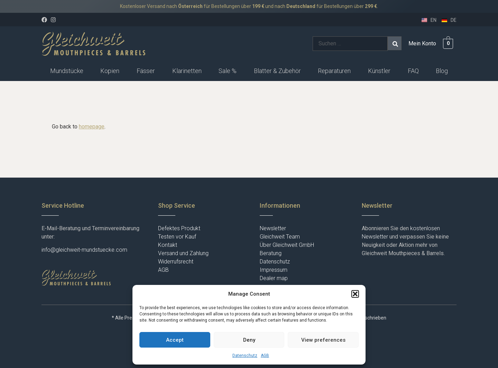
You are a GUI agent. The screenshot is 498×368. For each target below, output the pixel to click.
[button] (355, 293)
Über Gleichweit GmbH (287, 245)
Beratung (271, 253)
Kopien (109, 70)
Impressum (273, 270)
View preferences (323, 340)
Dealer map (274, 278)
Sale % (228, 70)
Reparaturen (334, 70)
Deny (249, 340)
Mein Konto (422, 43)
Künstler (379, 70)
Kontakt (167, 245)
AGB (265, 355)
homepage (91, 126)
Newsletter (273, 228)
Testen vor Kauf (177, 236)
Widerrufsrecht (175, 261)
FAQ (413, 70)
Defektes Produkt (179, 228)
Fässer (146, 70)
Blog (442, 70)
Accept (175, 340)
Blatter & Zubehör (277, 70)
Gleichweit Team (280, 236)
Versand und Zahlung (183, 253)
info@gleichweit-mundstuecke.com (84, 249)
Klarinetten (187, 70)
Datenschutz (244, 355)
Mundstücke (66, 70)
